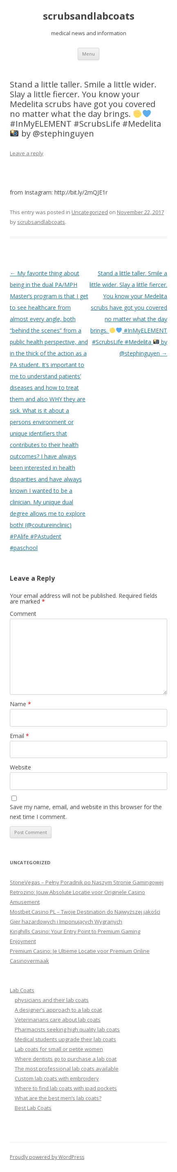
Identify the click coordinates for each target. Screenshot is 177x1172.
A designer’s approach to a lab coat (58, 1009)
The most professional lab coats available (67, 1068)
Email (19, 736)
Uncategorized (90, 212)
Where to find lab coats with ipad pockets (66, 1088)
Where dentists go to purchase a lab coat (66, 1058)
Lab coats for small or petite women (59, 1049)
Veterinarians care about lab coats (58, 1019)
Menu (88, 54)
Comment (23, 613)
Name (20, 704)
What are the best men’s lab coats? (58, 1098)
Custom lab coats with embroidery (57, 1078)
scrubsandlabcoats (88, 16)
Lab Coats (22, 990)
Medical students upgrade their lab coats (65, 1039)
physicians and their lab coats (52, 1000)
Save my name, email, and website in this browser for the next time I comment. (86, 812)
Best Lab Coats (33, 1108)
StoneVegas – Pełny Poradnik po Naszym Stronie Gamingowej (87, 882)
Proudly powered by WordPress (47, 1157)
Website (20, 767)
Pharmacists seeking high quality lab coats (67, 1029)
